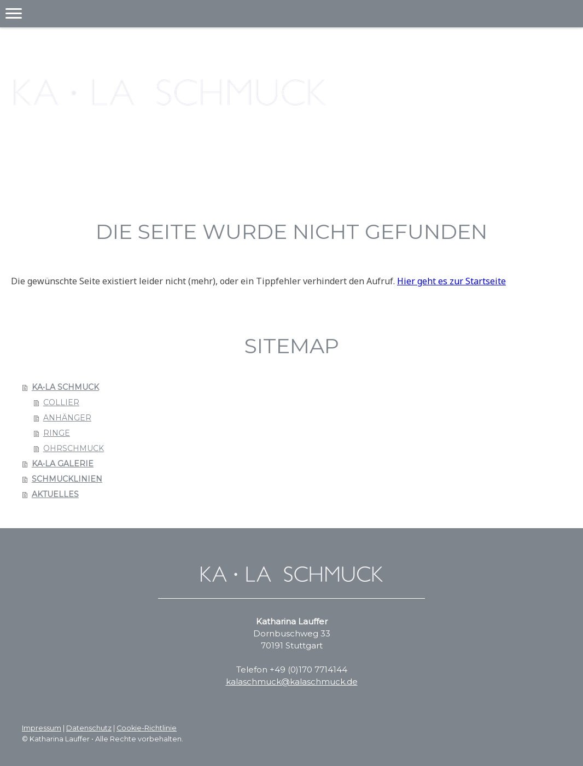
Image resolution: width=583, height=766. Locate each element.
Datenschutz (89, 728)
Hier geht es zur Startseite (451, 281)
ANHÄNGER (67, 418)
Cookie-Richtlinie (146, 728)
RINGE (56, 433)
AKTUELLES (55, 494)
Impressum (41, 728)
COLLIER (61, 402)
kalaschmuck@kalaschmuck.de (292, 681)
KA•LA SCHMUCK (65, 387)
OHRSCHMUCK (73, 448)
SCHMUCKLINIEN (67, 479)
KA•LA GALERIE (63, 464)
